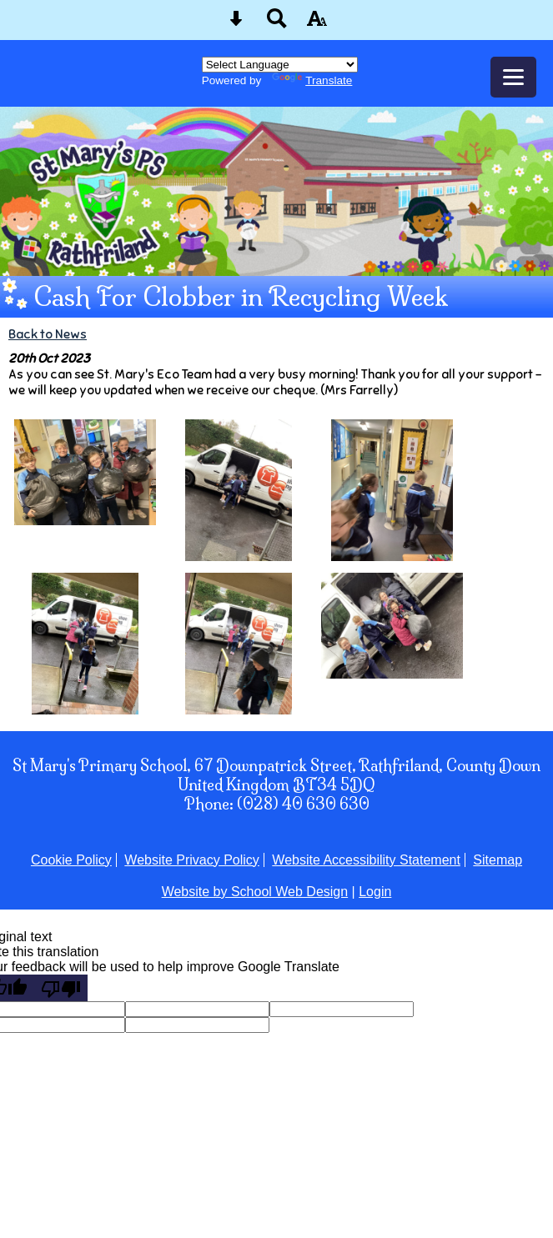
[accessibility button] (317, 24)
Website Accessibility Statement (366, 860)
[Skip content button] (236, 24)
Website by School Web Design (255, 892)
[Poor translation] (61, 988)
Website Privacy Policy (191, 860)
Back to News (47, 334)
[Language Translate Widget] (280, 65)
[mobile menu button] (513, 77)
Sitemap (497, 860)
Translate (312, 80)
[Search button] (277, 24)
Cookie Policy (71, 860)
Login (375, 892)
